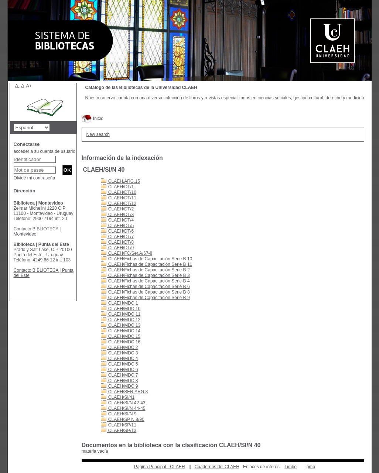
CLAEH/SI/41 (118, 397)
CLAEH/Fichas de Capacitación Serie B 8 (145, 292)
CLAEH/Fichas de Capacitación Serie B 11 (146, 264)
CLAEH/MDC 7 (119, 375)
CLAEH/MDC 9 (119, 386)
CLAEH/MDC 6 (119, 369)
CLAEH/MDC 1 (119, 303)
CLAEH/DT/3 (117, 214)
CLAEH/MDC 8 (119, 380)
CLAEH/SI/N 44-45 (123, 408)
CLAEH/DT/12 (118, 203)
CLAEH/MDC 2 (119, 347)
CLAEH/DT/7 (117, 236)
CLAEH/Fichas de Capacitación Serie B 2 (145, 270)
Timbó (290, 466)
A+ (29, 86)
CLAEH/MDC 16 (121, 342)
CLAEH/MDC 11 (121, 314)
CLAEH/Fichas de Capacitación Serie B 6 (145, 286)
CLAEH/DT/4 (117, 220)
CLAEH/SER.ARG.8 (124, 391)
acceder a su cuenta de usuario (44, 151)
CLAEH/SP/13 (118, 430)
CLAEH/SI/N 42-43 (123, 402)
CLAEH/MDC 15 (121, 336)
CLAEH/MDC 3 (119, 353)
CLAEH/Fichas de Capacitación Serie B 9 (145, 297)
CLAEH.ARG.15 (120, 181)
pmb (311, 466)
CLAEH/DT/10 (118, 192)
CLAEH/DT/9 (117, 247)
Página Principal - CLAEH (159, 466)
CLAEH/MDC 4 (119, 358)
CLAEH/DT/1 (117, 186)
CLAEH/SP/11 (118, 425)
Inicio (92, 118)
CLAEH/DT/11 (118, 197)
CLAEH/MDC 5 (119, 364)
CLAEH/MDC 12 (121, 319)
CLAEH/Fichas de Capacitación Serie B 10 (146, 258)
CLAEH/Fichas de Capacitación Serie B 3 (145, 275)
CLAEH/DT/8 (117, 242)
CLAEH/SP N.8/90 (122, 419)
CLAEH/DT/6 (117, 231)
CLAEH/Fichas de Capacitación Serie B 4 (145, 281)
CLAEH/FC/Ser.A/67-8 (127, 253)
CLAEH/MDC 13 (121, 325)
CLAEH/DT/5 (117, 225)
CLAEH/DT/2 (117, 209)
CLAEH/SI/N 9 (119, 414)
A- (18, 85)
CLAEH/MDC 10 (121, 308)
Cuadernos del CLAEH (217, 466)
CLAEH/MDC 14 (121, 330)
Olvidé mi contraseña (34, 178)
